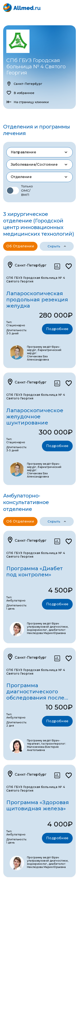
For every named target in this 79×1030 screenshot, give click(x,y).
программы (52, 246)
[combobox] (39, 152)
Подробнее (57, 329)
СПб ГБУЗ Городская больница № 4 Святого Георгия (35, 279)
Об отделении (20, 246)
